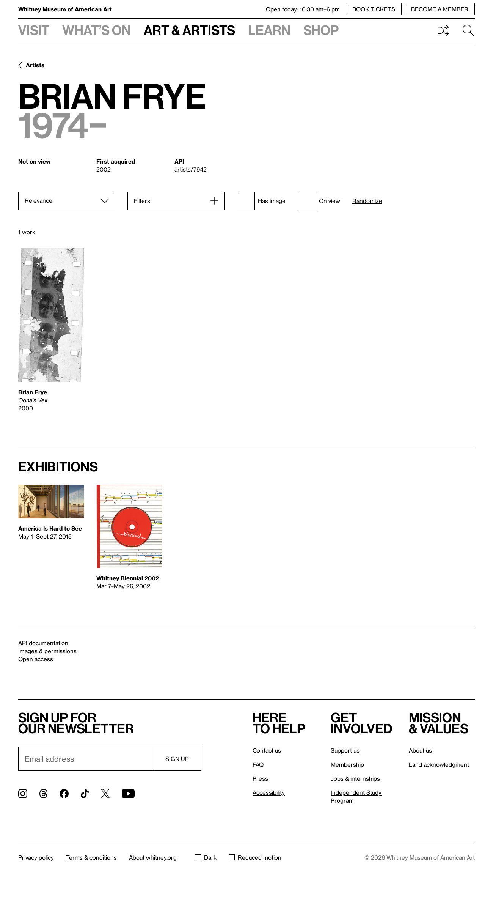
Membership (347, 764)
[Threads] (43, 793)
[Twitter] (105, 793)
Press (260, 778)
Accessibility (269, 792)
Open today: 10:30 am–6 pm (303, 9)
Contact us (267, 750)
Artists (35, 64)
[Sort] (66, 201)
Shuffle (443, 30)
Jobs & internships (355, 778)
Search (468, 30)
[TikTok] (85, 793)
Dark (206, 857)
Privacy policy (36, 857)
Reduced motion (255, 857)
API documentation (43, 643)
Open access (35, 658)
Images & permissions (47, 651)
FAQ (258, 764)
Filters (142, 200)
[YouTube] (128, 793)
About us (420, 750)
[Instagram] (22, 793)
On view (319, 201)
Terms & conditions (91, 857)
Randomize (367, 201)
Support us (345, 750)
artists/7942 (190, 169)
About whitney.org (153, 857)
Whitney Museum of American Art (65, 9)
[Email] (85, 759)
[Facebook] (64, 793)
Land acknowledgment (439, 764)
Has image (261, 201)
